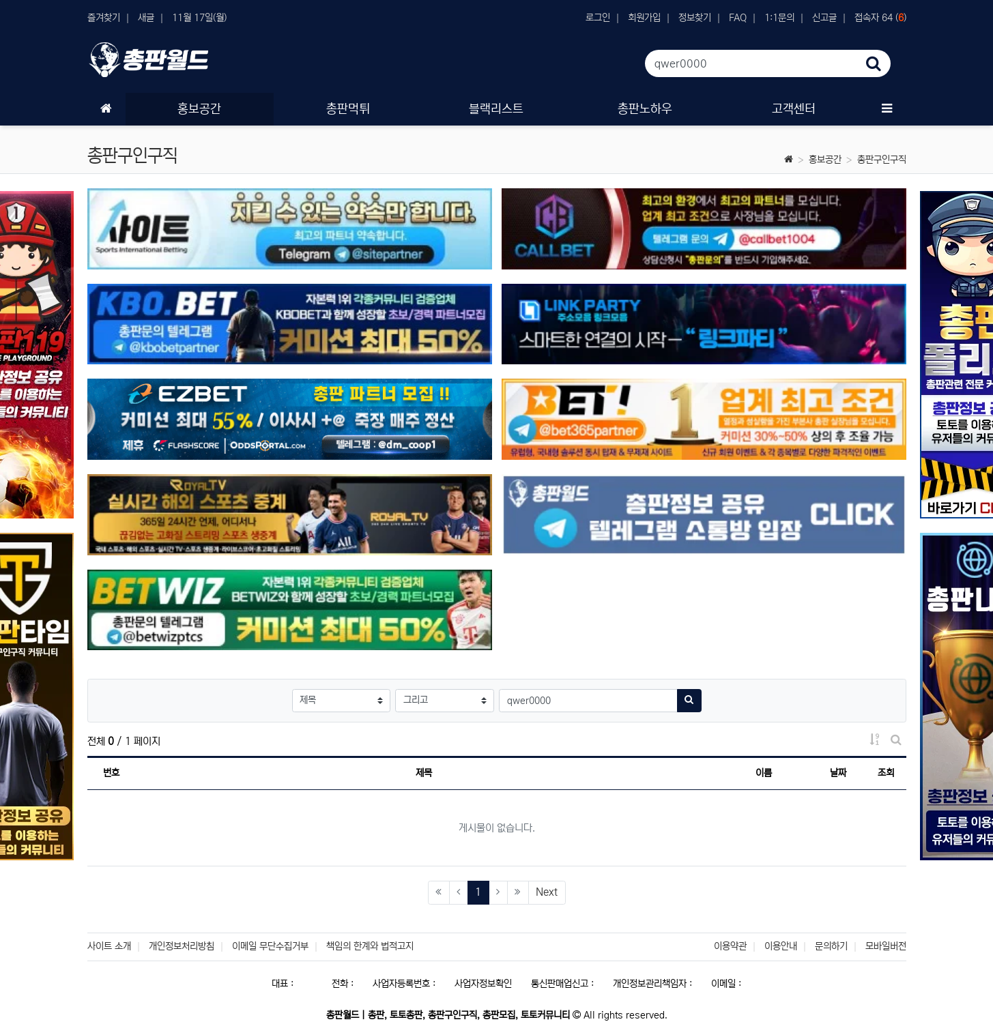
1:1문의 (779, 17)
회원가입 (644, 17)
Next (547, 892)
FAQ (738, 17)
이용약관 (730, 946)
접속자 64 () (880, 17)
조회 (886, 772)
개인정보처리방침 (181, 946)
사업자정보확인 (483, 983)
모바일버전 (885, 946)
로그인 (598, 17)
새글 (146, 17)
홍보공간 (825, 159)
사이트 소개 (109, 946)
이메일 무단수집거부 (270, 946)
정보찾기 (694, 17)
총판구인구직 (881, 159)
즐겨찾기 (103, 17)
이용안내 (780, 946)
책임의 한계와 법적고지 (370, 946)
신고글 (824, 17)
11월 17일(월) (199, 17)
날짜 (838, 772)
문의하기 (831, 946)
